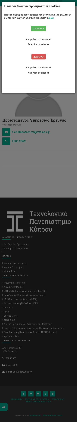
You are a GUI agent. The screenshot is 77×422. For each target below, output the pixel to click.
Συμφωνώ (38, 28)
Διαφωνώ (39, 56)
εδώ (51, 18)
